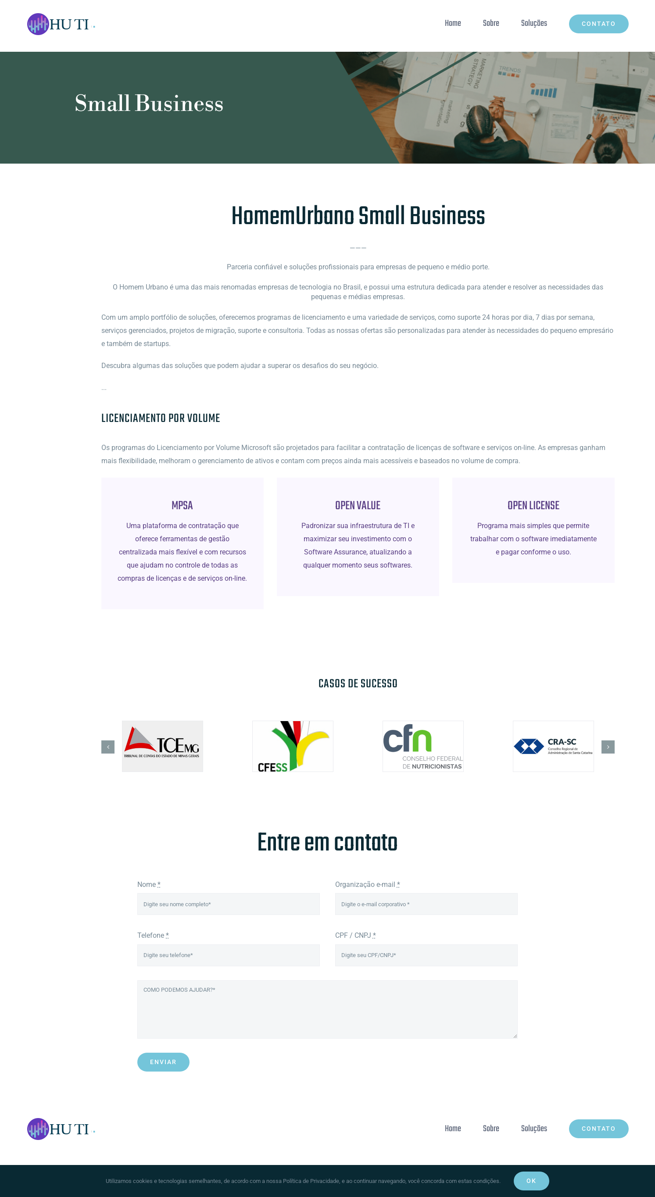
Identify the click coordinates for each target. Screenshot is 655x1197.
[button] (108, 747)
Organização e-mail (367, 884)
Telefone (153, 935)
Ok (531, 1180)
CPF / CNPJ (355, 935)
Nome (149, 884)
